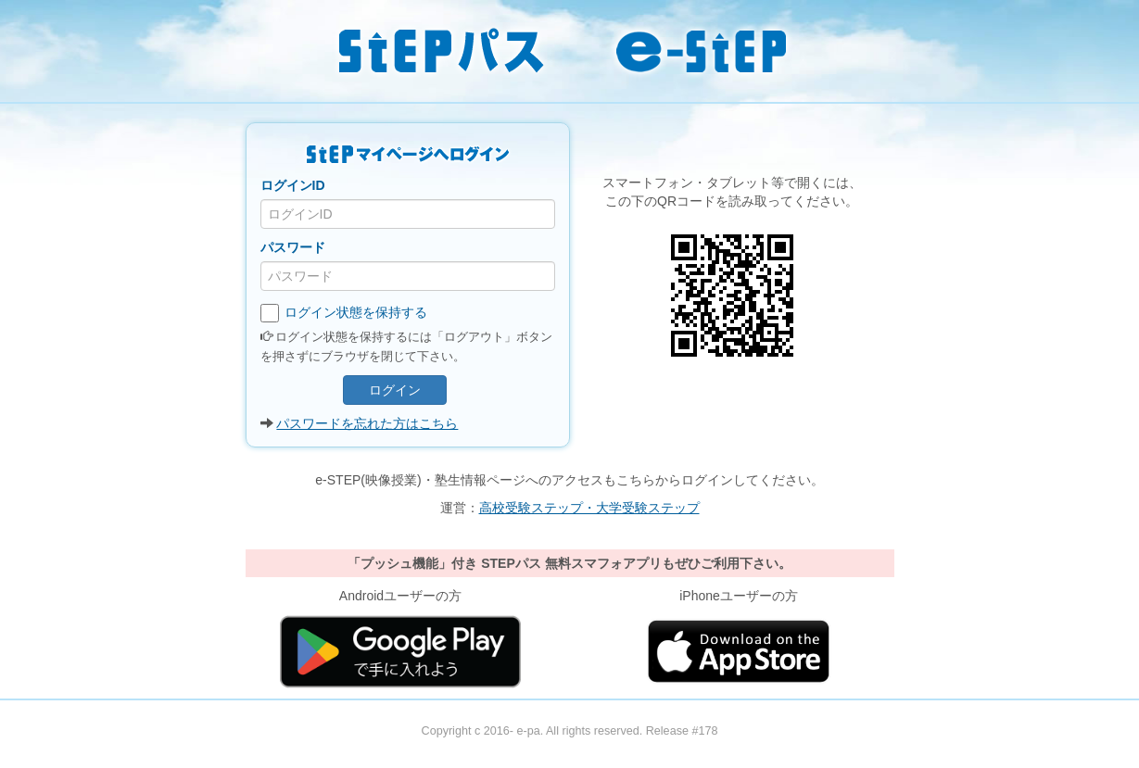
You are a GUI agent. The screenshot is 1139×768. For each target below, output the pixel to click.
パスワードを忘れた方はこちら (367, 423)
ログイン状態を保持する (344, 313)
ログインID (292, 185)
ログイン (395, 390)
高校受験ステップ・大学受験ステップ (589, 507)
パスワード (292, 247)
